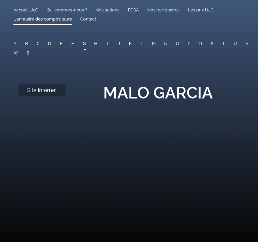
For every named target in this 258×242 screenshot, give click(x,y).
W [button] (15, 52)
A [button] (14, 43)
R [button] (200, 43)
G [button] (84, 43)
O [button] (177, 43)
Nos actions (107, 9)
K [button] (130, 43)
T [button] (223, 43)
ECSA (133, 9)
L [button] (142, 43)
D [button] (49, 43)
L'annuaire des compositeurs (42, 19)
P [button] (189, 43)
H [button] (95, 43)
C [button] (38, 43)
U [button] (235, 43)
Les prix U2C (200, 9)
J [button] (119, 43)
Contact (88, 19)
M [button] (154, 43)
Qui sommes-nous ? (67, 9)
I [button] (107, 43)
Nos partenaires (163, 9)
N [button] (165, 43)
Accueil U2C (25, 9)
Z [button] (28, 52)
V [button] (247, 43)
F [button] (72, 43)
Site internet (42, 90)
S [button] (212, 43)
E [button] (61, 43)
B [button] (26, 43)
